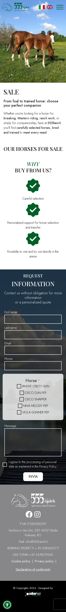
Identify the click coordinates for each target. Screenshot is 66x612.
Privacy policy (44, 561)
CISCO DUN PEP (35, 392)
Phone (8, 358)
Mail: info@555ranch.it (33, 541)
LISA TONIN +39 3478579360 (33, 554)
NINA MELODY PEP (35, 406)
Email (7, 343)
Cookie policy (20, 561)
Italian (42, 7)
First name (10, 312)
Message (10, 426)
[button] (7, 604)
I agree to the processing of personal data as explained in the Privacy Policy (32, 464)
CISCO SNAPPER (36, 399)
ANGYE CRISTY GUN (35, 386)
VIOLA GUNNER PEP (35, 412)
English (50, 7)
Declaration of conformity (33, 569)
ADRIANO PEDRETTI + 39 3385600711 (33, 548)
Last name (10, 327)
